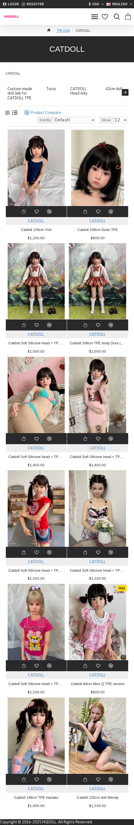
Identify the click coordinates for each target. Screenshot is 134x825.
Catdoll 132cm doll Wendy (98, 797)
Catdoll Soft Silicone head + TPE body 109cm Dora (36, 343)
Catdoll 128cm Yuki (36, 230)
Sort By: (45, 120)
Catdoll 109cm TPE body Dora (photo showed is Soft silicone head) (97, 343)
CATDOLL (36, 220)
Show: (106, 120)
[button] (125, 92)
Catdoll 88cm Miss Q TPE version (98, 684)
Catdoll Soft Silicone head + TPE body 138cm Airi (97, 457)
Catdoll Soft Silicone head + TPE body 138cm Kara (36, 457)
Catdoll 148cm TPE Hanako (36, 797)
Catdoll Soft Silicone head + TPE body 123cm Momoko (36, 570)
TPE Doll (63, 30)
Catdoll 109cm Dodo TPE (98, 230)
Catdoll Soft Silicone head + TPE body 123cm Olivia (36, 684)
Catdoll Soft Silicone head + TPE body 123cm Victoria (97, 570)
